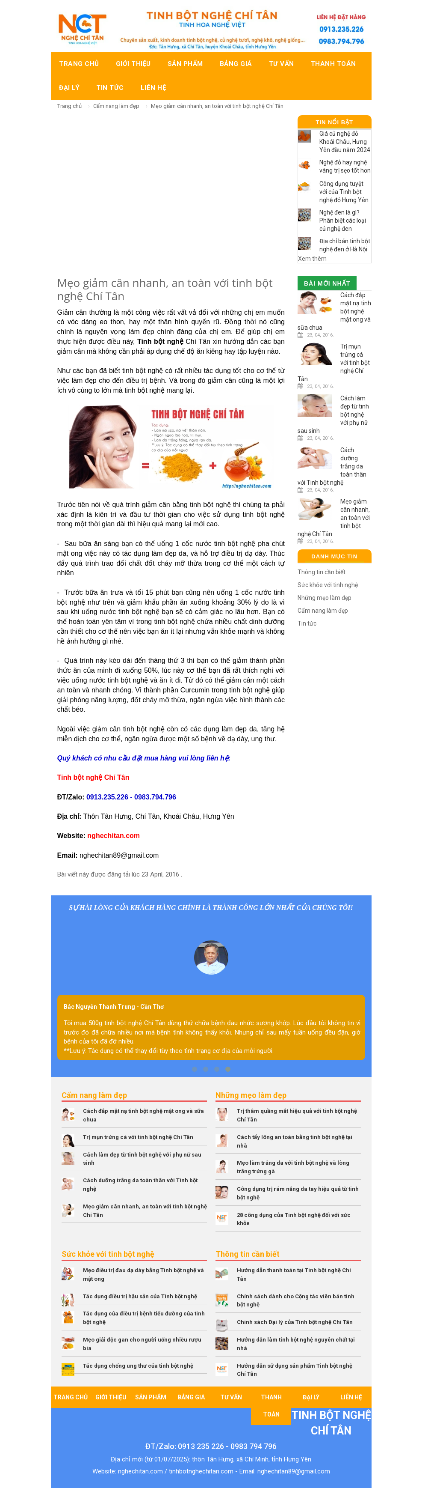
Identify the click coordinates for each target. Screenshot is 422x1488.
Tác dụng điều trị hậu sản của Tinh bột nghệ (140, 1296)
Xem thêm (312, 258)
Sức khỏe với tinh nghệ (328, 584)
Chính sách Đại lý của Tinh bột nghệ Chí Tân (295, 1322)
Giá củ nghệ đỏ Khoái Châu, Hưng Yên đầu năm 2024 (344, 141)
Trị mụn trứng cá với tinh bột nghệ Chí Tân (138, 1137)
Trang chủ (69, 106)
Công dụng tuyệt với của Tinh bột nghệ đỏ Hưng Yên (344, 191)
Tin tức (307, 623)
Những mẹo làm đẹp (324, 597)
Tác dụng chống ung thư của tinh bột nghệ (138, 1366)
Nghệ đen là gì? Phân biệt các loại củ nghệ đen (342, 220)
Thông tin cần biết (321, 572)
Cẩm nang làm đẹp (116, 106)
